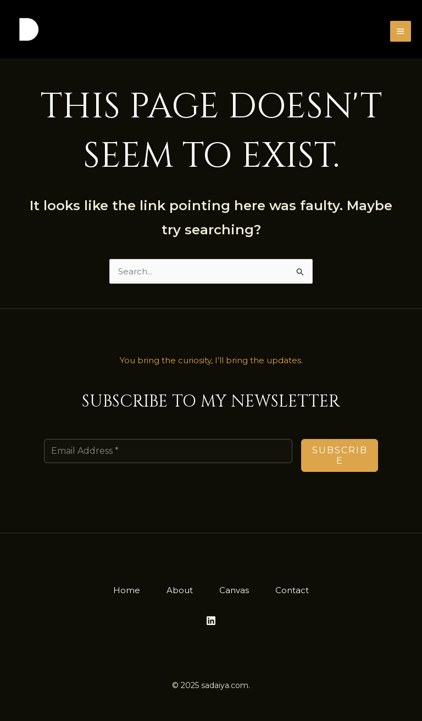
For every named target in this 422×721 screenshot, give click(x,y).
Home (126, 590)
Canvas (234, 590)
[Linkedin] (211, 621)
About (179, 590)
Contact (292, 590)
